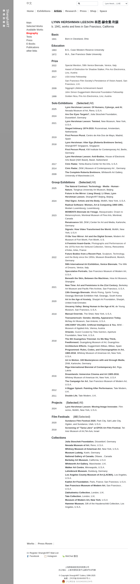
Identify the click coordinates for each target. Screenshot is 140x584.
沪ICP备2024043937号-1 (80, 578)
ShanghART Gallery (77, 575)
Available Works (34, 29)
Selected (82, 103)
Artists (58, 11)
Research (70, 11)
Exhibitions (43, 11)
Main (29, 22)
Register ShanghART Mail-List (44, 553)
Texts (29, 36)
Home (30, 11)
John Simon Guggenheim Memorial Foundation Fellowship (94, 92)
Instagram (50, 556)
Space (103, 11)
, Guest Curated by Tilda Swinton (85, 332)
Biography (32, 33)
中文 (29, 3)
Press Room (45, 543)
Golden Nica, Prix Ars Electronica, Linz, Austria (88, 96)
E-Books (30, 43)
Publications (32, 47)
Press (83, 11)
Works (30, 543)
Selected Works (34, 26)
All (91, 103)
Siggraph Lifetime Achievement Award (84, 88)
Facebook (32, 556)
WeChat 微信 (70, 556)
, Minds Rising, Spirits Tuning (92, 292)
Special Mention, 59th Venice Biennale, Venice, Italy (91, 65)
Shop (93, 11)
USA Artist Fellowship (76, 76)
